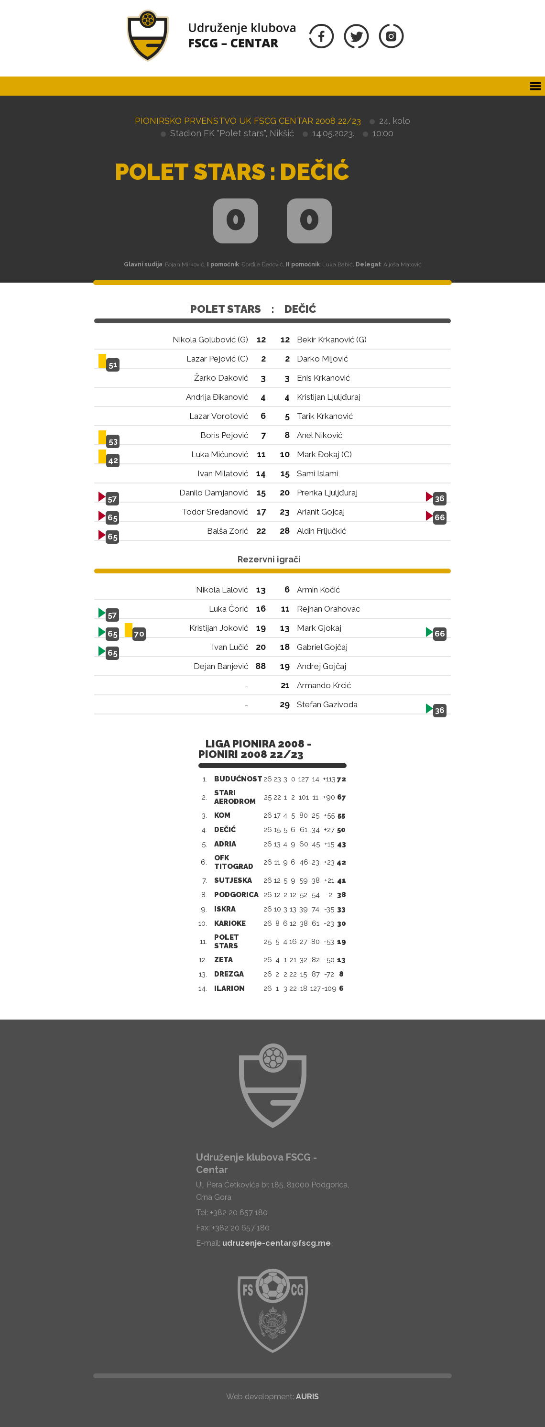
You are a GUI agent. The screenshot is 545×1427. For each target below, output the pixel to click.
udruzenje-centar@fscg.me (276, 1243)
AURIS (307, 1396)
